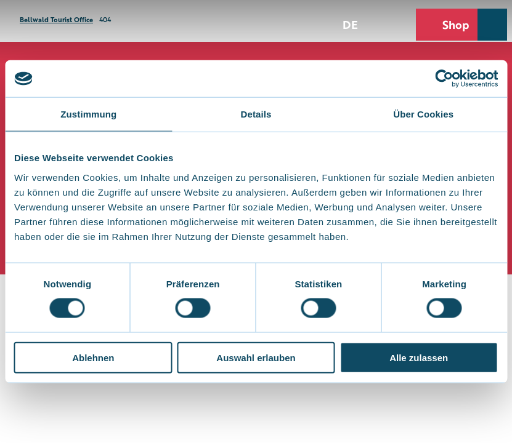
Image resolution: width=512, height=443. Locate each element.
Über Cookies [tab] (423, 114)
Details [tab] (256, 114)
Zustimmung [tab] (88, 114)
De (350, 24)
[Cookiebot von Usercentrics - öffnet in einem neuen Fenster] (444, 79)
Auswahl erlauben (255, 357)
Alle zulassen (418, 357)
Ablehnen (93, 357)
